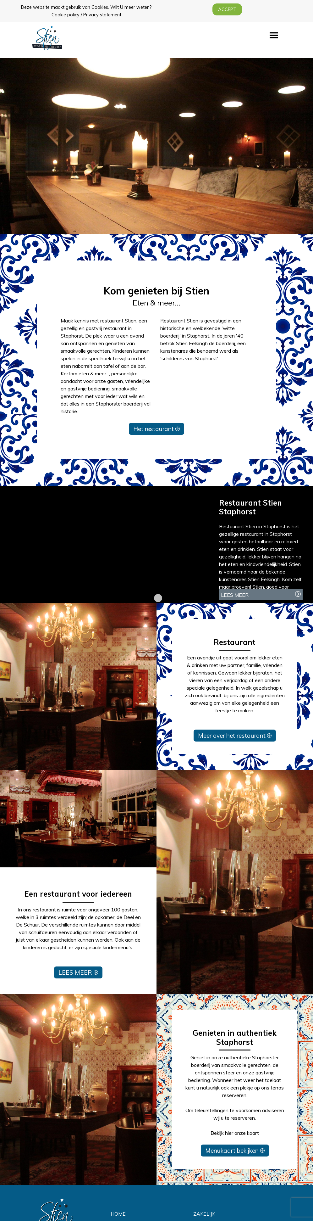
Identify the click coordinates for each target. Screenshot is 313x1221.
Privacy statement (102, 15)
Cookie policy (66, 15)
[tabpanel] (156, 544)
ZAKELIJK (204, 1214)
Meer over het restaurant (235, 735)
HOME (118, 1214)
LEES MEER (78, 972)
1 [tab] (156, 598)
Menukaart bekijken (235, 1150)
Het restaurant (156, 429)
